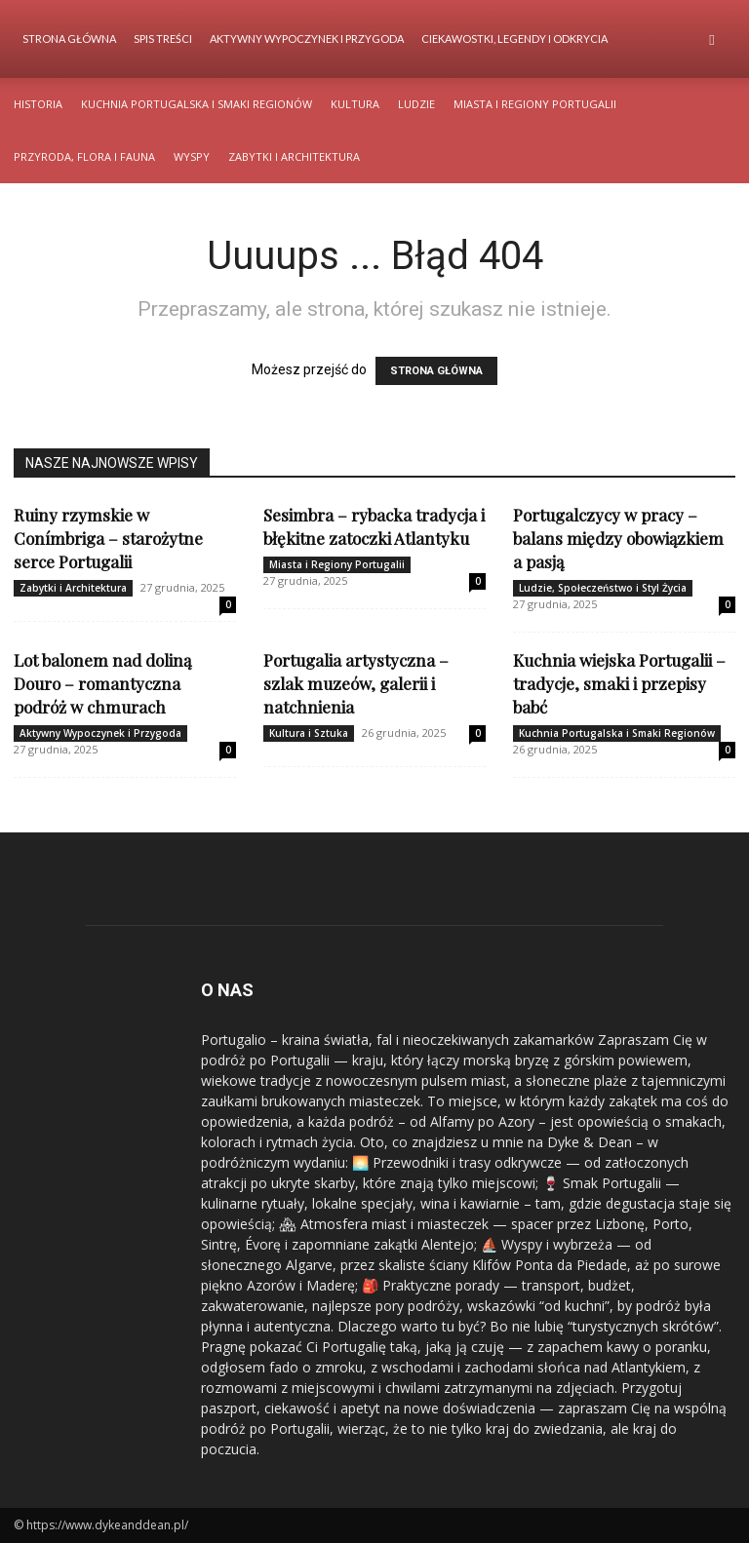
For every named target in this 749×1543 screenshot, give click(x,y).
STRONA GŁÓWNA (436, 371)
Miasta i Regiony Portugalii (534, 103)
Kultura (355, 103)
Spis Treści (163, 38)
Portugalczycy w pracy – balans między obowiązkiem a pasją (618, 538)
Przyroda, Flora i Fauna (84, 156)
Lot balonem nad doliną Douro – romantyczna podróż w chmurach (102, 683)
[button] (712, 39)
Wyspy (192, 156)
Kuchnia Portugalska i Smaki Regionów (196, 103)
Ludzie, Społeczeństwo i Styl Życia (603, 588)
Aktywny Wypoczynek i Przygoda (307, 38)
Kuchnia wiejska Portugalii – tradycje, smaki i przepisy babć (619, 683)
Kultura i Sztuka (308, 733)
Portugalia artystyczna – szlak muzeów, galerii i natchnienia (356, 683)
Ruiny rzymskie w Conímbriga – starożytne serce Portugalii (108, 538)
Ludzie (416, 103)
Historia (38, 103)
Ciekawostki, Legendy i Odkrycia (514, 38)
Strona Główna (69, 38)
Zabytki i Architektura (294, 156)
